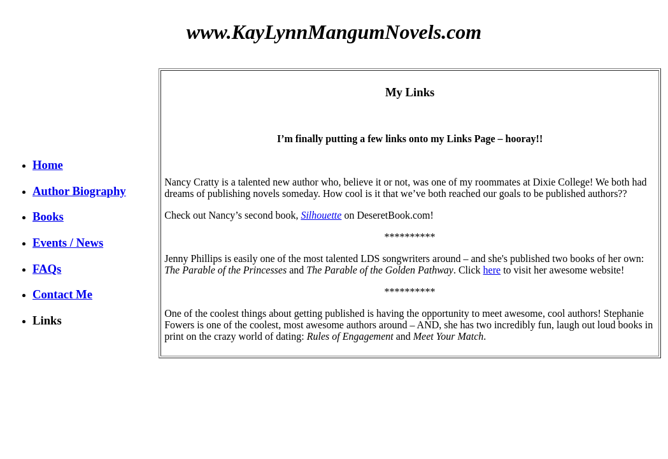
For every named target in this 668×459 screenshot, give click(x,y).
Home (47, 164)
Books (48, 216)
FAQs (46, 268)
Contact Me (62, 294)
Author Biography (79, 191)
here (492, 270)
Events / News (67, 242)
